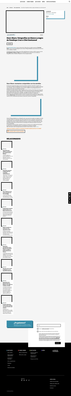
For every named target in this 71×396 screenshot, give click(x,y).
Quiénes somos (53, 385)
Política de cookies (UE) (54, 383)
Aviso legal (53, 379)
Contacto (51, 387)
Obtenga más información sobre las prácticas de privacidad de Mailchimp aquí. (49, 338)
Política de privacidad (54, 381)
